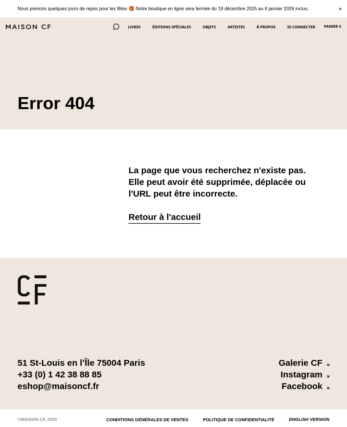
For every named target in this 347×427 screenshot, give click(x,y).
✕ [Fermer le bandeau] (340, 9)
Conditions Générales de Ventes (147, 419)
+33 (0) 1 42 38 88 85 (60, 374)
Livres (134, 26)
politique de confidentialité (239, 419)
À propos (265, 26)
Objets (209, 26)
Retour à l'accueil (165, 217)
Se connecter (301, 26)
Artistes (236, 26)
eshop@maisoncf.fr (58, 386)
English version (309, 418)
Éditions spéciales (171, 26)
